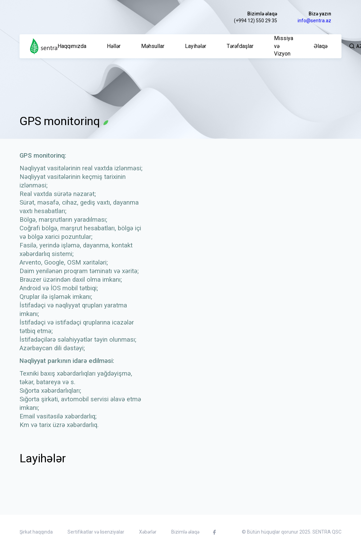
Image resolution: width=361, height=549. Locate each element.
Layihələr (195, 46)
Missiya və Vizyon (283, 46)
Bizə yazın (320, 13)
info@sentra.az (314, 20)
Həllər (114, 46)
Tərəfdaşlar (240, 46)
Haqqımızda (72, 46)
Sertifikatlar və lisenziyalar (95, 532)
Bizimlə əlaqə (262, 13)
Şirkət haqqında (36, 532)
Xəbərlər (148, 532)
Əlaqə (320, 46)
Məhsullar (152, 46)
